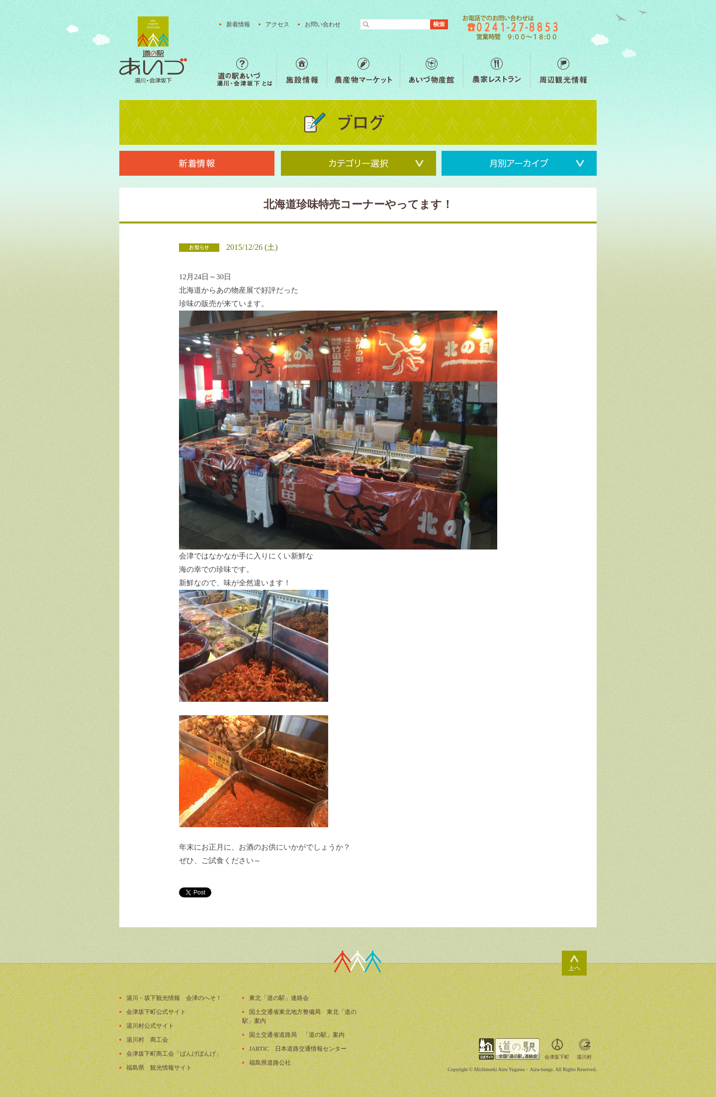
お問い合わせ (323, 24)
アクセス (277, 24)
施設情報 (301, 70)
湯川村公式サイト (150, 1025)
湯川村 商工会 (147, 1039)
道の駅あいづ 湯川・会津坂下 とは (246, 70)
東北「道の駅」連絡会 (279, 997)
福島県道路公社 (270, 1062)
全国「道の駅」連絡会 (509, 1049)
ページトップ (574, 963)
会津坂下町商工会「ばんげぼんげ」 (174, 1053)
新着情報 (238, 24)
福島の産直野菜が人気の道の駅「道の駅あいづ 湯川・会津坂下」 (153, 49)
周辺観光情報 (563, 70)
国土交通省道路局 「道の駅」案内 (297, 1034)
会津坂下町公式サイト (156, 1011)
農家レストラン (496, 70)
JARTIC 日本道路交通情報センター (298, 1048)
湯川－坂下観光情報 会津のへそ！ (174, 997)
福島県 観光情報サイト (159, 1067)
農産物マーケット (363, 70)
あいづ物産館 (431, 70)
